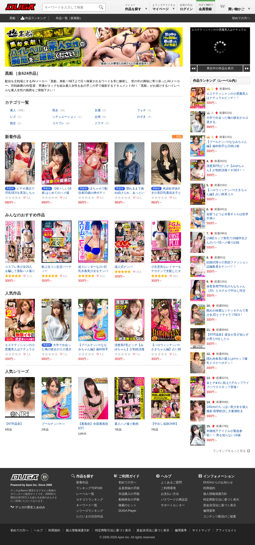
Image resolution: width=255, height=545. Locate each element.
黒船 (12, 18)
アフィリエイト (226, 530)
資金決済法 (219, 505)
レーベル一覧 (85, 494)
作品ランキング (35, 18)
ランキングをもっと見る (229, 451)
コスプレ (58, 123)
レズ (13, 116)
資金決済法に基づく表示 (152, 530)
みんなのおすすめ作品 (25, 215)
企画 (98, 116)
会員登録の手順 (129, 488)
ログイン (186, 9)
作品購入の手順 (129, 494)
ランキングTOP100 (89, 488)
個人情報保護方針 (215, 494)
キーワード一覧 (86, 505)
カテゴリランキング (89, 499)
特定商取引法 (221, 499)
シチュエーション (64, 116)
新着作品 (13, 137)
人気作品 (13, 293)
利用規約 (209, 488)
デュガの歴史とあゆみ (30, 507)
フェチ (141, 110)
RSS (179, 136)
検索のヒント (127, 505)
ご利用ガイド (129, 476)
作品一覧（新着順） (69, 18)
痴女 (13, 123)
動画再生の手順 (129, 499)
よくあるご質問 (171, 482)
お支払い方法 (170, 494)
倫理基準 (209, 510)
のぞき (141, 116)
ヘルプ (166, 476)
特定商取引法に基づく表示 (113, 530)
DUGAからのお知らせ (218, 482)
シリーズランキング (89, 510)
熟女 (55, 110)
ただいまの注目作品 (89, 516)
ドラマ (99, 123)
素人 (13, 110)
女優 (98, 110)
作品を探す (85, 476)
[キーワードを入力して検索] (74, 7)
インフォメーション (219, 476)
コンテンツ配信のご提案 (219, 516)
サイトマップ (201, 530)
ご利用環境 (168, 488)
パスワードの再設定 (174, 499)
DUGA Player (127, 510)
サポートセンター (173, 505)
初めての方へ (241, 18)
